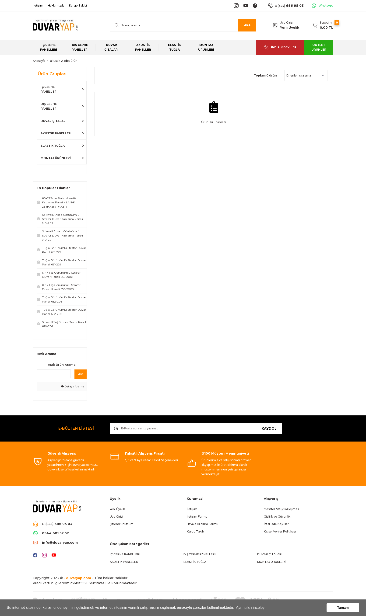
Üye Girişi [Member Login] (286, 22)
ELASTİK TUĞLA (53, 145)
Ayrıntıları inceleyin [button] (251, 607)
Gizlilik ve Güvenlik (277, 516)
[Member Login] (275, 25)
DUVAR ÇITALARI (54, 121)
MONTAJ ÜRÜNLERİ (56, 158)
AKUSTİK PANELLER (56, 133)
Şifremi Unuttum (122, 524)
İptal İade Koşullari (276, 524)
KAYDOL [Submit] (269, 428)
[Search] (183, 25)
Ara (80, 374)
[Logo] (55, 25)
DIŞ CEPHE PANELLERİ (49, 106)
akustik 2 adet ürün (63, 61)
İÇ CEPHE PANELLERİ (49, 89)
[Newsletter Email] (196, 428)
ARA (247, 25)
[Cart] (322, 25)
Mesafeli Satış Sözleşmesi (281, 509)
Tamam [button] (343, 607)
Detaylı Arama (72, 386)
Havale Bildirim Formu (202, 524)
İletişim (192, 509)
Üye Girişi (116, 516)
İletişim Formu (197, 516)
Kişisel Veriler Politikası (280, 531)
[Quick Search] (54, 373)
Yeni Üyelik (289, 27)
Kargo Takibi (195, 531)
